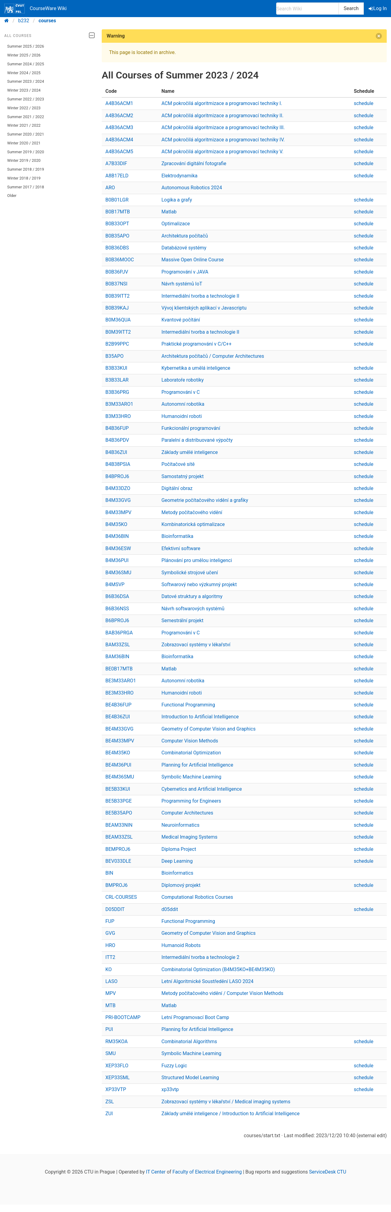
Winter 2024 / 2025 (24, 73)
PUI (109, 1029)
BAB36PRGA (119, 633)
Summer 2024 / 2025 (25, 64)
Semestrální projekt (182, 620)
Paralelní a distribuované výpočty (196, 440)
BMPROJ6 (116, 885)
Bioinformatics (177, 873)
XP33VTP (115, 1089)
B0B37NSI (116, 284)
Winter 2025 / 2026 (24, 55)
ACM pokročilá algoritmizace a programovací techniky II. (222, 115)
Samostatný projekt (182, 476)
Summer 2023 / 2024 (25, 81)
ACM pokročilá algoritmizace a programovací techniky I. (221, 103)
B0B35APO (117, 236)
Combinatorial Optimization (191, 753)
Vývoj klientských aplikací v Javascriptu (204, 308)
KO (108, 969)
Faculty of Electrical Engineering (207, 1172)
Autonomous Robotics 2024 (191, 188)
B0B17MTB (117, 212)
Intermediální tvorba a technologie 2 (200, 957)
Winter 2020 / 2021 (24, 143)
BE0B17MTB (119, 669)
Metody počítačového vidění (191, 512)
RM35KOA (116, 1041)
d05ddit (169, 909)
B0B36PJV (116, 272)
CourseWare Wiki (35, 8)
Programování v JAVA (184, 272)
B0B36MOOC (119, 260)
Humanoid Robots (180, 945)
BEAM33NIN (119, 825)
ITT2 (110, 957)
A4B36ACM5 (119, 151)
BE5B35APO (118, 813)
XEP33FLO (116, 1066)
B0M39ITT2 (118, 332)
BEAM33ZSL (119, 837)
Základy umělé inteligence (189, 452)
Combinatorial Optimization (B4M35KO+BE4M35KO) (218, 969)
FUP (109, 921)
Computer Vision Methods (189, 741)
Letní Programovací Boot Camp (195, 1017)
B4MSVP (115, 584)
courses (47, 21)
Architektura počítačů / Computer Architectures (212, 356)
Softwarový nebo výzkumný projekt (199, 584)
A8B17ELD (117, 176)
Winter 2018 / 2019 (24, 178)
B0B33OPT (117, 224)
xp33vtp (170, 1089)
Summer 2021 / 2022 (25, 116)
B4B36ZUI (116, 452)
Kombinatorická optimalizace (193, 524)
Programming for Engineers (191, 801)
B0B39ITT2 (117, 296)
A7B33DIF (116, 163)
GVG (110, 933)
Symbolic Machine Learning (191, 777)
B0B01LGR (117, 200)
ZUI (109, 1113)
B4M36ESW (118, 548)
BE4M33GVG (119, 729)
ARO (110, 188)
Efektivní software (180, 548)
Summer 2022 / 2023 (25, 99)
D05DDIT (115, 909)
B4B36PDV (117, 440)
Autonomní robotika (182, 404)
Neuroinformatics (180, 825)
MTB (110, 1005)
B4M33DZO (117, 488)
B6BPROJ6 (117, 620)
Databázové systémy (183, 248)
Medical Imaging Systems (189, 837)
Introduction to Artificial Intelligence (200, 717)
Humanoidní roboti (181, 416)
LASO (111, 981)
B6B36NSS (117, 608)
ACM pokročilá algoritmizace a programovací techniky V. (222, 151)
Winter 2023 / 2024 (24, 90)
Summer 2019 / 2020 (25, 152)
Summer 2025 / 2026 (25, 46)
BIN (109, 873)
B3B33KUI (116, 368)
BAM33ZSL (117, 645)
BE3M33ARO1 (120, 681)
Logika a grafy (176, 200)
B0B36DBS (117, 248)
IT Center (156, 1172)
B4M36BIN (117, 536)
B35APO (114, 356)
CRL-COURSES (121, 897)
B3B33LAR (117, 380)
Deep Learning (176, 861)
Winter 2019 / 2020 (24, 160)
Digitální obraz (176, 488)
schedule (363, 103)
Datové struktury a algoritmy (191, 596)
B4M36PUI (117, 560)
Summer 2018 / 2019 (25, 169)
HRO (110, 945)
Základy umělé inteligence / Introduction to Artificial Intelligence (230, 1113)
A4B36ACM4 (119, 140)
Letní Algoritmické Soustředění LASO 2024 (207, 981)
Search (351, 8)
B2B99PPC (117, 344)
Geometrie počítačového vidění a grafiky (204, 500)
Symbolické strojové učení (189, 572)
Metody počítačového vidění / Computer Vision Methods (222, 993)
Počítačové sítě (178, 464)
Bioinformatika (177, 536)
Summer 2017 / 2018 (25, 187)
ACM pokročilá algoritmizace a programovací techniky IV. (223, 140)
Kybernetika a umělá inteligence (195, 368)
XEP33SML (117, 1077)
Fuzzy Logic (174, 1066)
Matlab (168, 212)
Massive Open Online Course (192, 260)
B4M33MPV (118, 512)
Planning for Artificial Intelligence (197, 765)
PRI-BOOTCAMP (123, 1017)
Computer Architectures (187, 813)
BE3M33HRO (119, 693)
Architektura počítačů (184, 236)
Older (11, 195)
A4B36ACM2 (119, 115)
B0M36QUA (118, 320)
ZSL (109, 1102)
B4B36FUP (117, 428)
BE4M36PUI (118, 765)
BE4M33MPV (119, 741)
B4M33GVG (118, 500)
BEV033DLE (118, 861)
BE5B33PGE (118, 801)
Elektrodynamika (179, 176)
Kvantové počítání (180, 320)
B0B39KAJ (117, 308)
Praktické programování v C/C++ (196, 344)
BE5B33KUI (117, 789)
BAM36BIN (117, 656)
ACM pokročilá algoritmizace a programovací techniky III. (223, 127)
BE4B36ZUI (117, 717)
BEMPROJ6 (117, 849)
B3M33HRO (118, 416)
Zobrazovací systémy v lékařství (195, 645)
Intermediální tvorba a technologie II (200, 296)
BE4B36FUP (118, 705)
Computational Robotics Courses (197, 897)
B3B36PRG (117, 392)
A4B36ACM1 (119, 103)
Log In (378, 8)
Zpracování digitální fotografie (193, 163)
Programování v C (180, 392)
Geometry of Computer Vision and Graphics (208, 729)
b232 (23, 21)
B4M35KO (116, 524)
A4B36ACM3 (119, 127)
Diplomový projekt (180, 885)
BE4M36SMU (119, 777)
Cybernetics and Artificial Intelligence (201, 789)
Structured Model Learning (190, 1077)
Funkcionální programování (190, 428)
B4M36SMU (118, 572)
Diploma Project (178, 849)
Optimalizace (175, 224)
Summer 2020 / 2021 (25, 134)
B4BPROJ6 (117, 476)
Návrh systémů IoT (181, 284)
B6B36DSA (117, 596)
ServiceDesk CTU (327, 1172)
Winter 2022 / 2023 (24, 108)
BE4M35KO (117, 753)
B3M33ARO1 (119, 404)
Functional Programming (188, 705)
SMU (110, 1053)
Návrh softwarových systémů (192, 608)
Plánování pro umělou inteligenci (196, 560)
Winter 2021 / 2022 (24, 125)
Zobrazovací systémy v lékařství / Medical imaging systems (225, 1102)
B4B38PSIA (117, 464)
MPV (110, 993)
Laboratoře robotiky (182, 380)
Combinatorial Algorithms (189, 1041)
